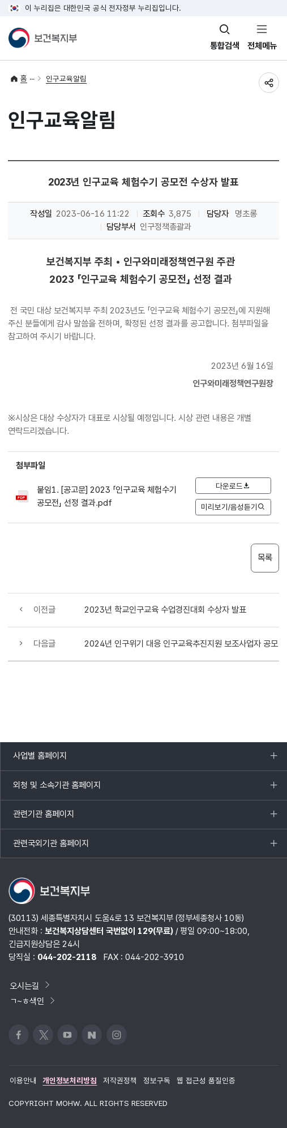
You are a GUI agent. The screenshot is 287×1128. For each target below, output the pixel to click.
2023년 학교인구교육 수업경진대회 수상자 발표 (165, 609)
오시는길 (31, 985)
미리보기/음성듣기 (233, 507)
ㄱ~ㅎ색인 (33, 1001)
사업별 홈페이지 (39, 760)
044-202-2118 (66, 957)
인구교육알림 (66, 78)
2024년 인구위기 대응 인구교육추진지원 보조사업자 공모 (181, 643)
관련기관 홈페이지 (43, 818)
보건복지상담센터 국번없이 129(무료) (109, 930)
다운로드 (233, 486)
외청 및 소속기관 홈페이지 (56, 790)
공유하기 (269, 82)
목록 (265, 557)
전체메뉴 (262, 45)
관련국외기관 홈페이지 (50, 848)
